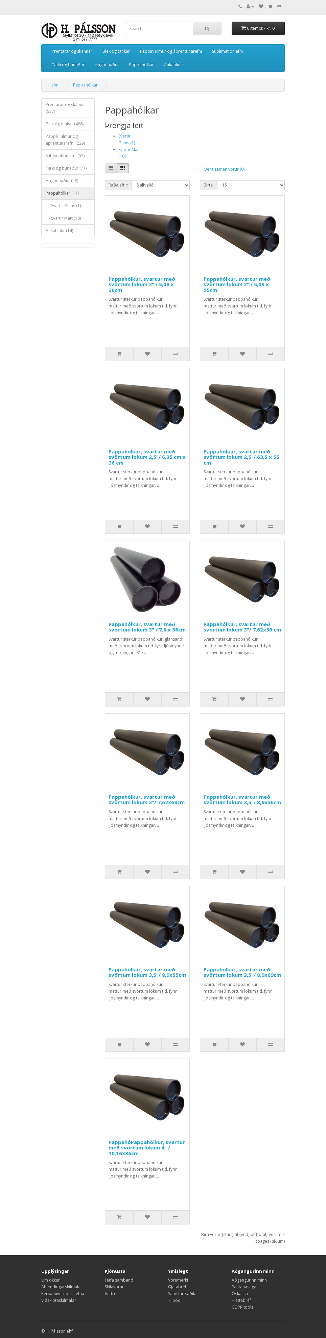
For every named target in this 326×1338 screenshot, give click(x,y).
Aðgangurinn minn (249, 1280)
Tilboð (174, 1300)
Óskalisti (240, 1293)
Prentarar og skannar (72, 51)
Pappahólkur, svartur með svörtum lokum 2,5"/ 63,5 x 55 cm (241, 457)
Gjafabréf (177, 1287)
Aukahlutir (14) (59, 230)
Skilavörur (114, 1287)
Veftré (110, 1293)
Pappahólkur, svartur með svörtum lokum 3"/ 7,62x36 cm (242, 627)
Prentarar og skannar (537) (66, 108)
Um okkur (50, 1280)
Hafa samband (119, 1280)
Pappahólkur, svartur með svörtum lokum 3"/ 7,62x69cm (147, 799)
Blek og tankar (116, 51)
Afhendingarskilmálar (61, 1287)
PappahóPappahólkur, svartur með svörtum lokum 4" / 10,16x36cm (147, 1148)
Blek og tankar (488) (65, 124)
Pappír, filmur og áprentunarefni (171, 51)
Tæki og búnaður (68, 65)
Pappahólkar (141, 65)
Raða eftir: (118, 185)
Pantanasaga (244, 1287)
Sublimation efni (227, 51)
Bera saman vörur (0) (224, 169)
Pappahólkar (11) (62, 193)
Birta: (209, 185)
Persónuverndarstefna (62, 1293)
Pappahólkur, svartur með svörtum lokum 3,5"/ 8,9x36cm (242, 799)
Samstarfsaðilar (183, 1293)
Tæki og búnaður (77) (66, 168)
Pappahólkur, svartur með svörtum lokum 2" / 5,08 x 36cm (142, 284)
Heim (53, 85)
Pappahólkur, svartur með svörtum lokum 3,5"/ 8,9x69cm (242, 972)
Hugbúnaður (107, 65)
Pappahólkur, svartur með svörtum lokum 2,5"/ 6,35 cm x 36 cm (147, 457)
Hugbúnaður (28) (62, 180)
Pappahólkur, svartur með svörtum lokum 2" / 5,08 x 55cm (237, 284)
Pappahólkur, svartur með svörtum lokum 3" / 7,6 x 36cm (147, 627)
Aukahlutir (173, 65)
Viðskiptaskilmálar (58, 1300)
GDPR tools (242, 1307)
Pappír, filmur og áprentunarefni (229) (65, 139)
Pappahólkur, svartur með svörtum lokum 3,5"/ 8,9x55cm (147, 972)
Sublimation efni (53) (65, 155)
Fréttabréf (241, 1300)
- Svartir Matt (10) (63, 218)
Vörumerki (178, 1280)
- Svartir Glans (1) (63, 205)
